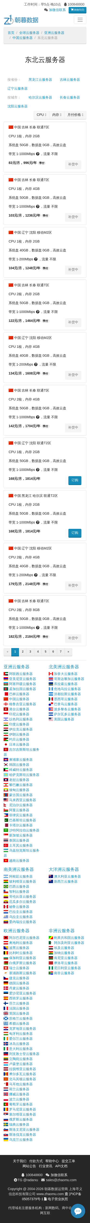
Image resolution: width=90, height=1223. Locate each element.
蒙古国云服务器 (21, 795)
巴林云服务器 (19, 694)
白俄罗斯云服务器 (22, 963)
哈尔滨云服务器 (40, 97)
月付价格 (74, 115)
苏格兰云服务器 (21, 1018)
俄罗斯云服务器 (21, 1119)
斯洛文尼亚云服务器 (24, 1129)
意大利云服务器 (21, 1049)
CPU (40, 115)
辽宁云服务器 (17, 88)
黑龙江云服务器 (40, 79)
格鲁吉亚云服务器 (22, 704)
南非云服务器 (64, 973)
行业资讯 (45, 1166)
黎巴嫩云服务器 (21, 785)
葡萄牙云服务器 (21, 1104)
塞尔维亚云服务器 (22, 1114)
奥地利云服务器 (21, 943)
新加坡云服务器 (21, 835)
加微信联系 (57, 10)
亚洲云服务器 (54, 33)
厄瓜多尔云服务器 (22, 902)
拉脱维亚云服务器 (22, 1069)
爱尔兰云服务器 (21, 1039)
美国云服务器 (64, 719)
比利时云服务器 (21, 953)
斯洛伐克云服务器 (22, 1134)
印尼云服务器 (19, 714)
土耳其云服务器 (21, 845)
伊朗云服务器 (19, 734)
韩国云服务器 (19, 765)
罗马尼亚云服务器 (22, 1109)
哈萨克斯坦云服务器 (24, 775)
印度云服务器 (19, 724)
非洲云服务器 (62, 930)
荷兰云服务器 (19, 1089)
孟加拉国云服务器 (22, 689)
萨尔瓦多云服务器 (67, 714)
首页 (11, 33)
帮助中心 (52, 1161)
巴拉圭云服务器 (21, 912)
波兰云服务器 (19, 1099)
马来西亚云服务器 (22, 800)
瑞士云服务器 (19, 968)
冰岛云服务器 (19, 1044)
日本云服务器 (19, 744)
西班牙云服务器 (21, 998)
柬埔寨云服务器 (21, 759)
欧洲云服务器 (17, 930)
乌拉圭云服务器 (21, 917)
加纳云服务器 (64, 953)
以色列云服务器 (21, 719)
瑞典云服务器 (19, 1124)
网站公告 (29, 1166)
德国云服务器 (19, 983)
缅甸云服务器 (19, 790)
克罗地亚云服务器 (22, 1028)
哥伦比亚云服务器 (22, 897)
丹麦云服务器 (19, 988)
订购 (75, 480)
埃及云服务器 (64, 948)
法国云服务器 (19, 1008)
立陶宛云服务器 (21, 1059)
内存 (55, 115)
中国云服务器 (22, 38)
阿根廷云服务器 (21, 876)
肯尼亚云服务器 (66, 958)
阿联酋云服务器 (21, 674)
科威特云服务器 (21, 770)
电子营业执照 (58, 1199)
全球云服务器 (29, 33)
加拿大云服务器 (66, 674)
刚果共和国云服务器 (69, 938)
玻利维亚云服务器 (22, 881)
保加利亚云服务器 (22, 958)
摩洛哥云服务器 (66, 963)
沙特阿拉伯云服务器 (24, 830)
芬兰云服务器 (19, 1003)
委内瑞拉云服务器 (22, 922)
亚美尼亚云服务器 (22, 679)
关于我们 (19, 1161)
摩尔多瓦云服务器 (22, 1074)
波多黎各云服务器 (67, 709)
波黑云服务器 (19, 948)
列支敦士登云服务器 (24, 1054)
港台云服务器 (19, 709)
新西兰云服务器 (66, 881)
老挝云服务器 (19, 780)
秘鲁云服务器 (19, 907)
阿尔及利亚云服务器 (69, 943)
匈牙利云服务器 (21, 1034)
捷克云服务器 (19, 978)
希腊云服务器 (19, 1023)
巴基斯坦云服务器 (22, 820)
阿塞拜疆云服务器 (22, 684)
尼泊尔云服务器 (21, 805)
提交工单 (68, 1161)
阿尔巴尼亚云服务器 (24, 938)
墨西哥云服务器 (66, 699)
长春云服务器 (70, 97)
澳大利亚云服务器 (67, 876)
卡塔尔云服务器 (21, 825)
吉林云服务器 (70, 79)
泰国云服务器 (19, 840)
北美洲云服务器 (64, 666)
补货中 (73, 164)
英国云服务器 (19, 1013)
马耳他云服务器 (21, 1084)
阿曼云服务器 (19, 810)
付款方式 (36, 1161)
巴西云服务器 (19, 886)
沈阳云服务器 (17, 106)
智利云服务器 (19, 891)
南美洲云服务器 (19, 869)
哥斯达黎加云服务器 (69, 679)
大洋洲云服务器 (64, 869)
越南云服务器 (19, 860)
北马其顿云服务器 (22, 1079)
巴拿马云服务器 (66, 704)
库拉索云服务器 (66, 684)
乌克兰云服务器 (21, 1140)
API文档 (61, 1166)
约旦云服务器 (19, 739)
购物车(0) (77, 9)
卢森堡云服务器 (21, 1064)
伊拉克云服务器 (21, 729)
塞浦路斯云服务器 (22, 973)
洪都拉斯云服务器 (67, 694)
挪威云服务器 (19, 1094)
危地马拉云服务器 (67, 689)
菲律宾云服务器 (21, 815)
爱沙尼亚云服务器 (22, 993)
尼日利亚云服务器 (67, 968)
